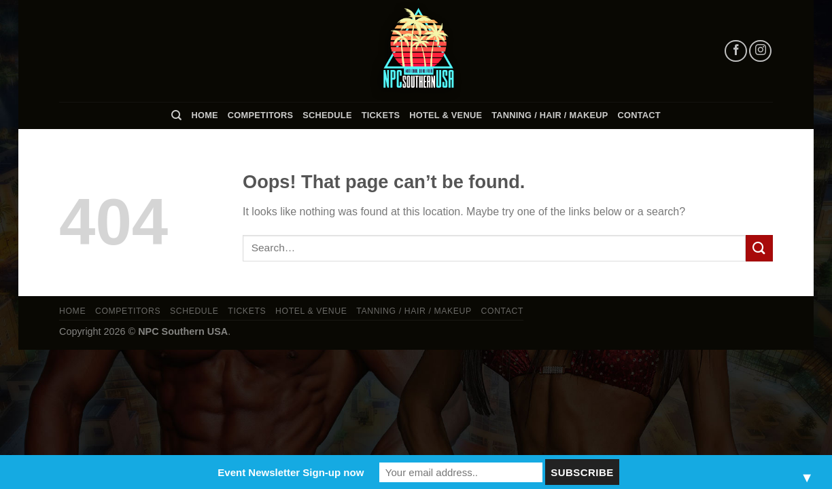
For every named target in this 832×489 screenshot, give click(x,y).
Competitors (260, 115)
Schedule (326, 115)
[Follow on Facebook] (736, 51)
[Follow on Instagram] (760, 51)
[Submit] (759, 248)
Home (204, 115)
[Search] (176, 115)
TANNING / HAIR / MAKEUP (549, 115)
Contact (639, 115)
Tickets (381, 115)
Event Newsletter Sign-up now (291, 472)
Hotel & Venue (445, 115)
